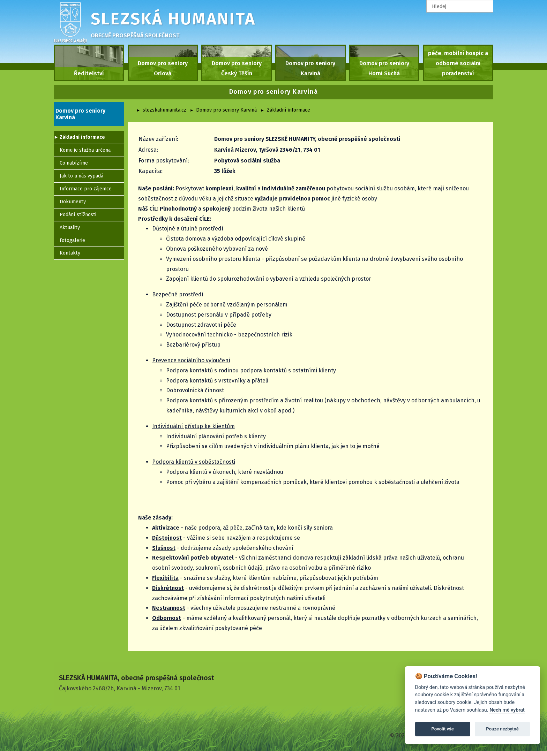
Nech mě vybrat (507, 710)
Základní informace (288, 110)
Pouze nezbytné (502, 728)
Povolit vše (443, 728)
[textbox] (459, 6)
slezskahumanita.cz (164, 110)
